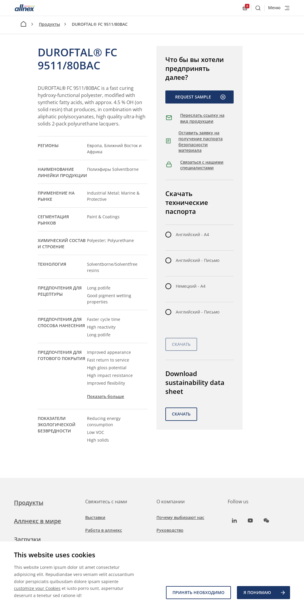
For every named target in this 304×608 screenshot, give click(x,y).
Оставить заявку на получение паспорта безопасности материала (200, 141)
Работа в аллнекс (103, 530)
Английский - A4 (192, 234)
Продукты (49, 24)
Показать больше (105, 396)
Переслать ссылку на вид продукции (202, 118)
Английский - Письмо (197, 260)
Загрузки (27, 539)
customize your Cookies (37, 588)
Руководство (169, 530)
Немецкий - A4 (190, 286)
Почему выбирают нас (180, 517)
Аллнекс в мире (37, 521)
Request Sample (200, 97)
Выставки (95, 517)
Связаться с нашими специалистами (202, 165)
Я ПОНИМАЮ (264, 593)
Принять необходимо (198, 592)
